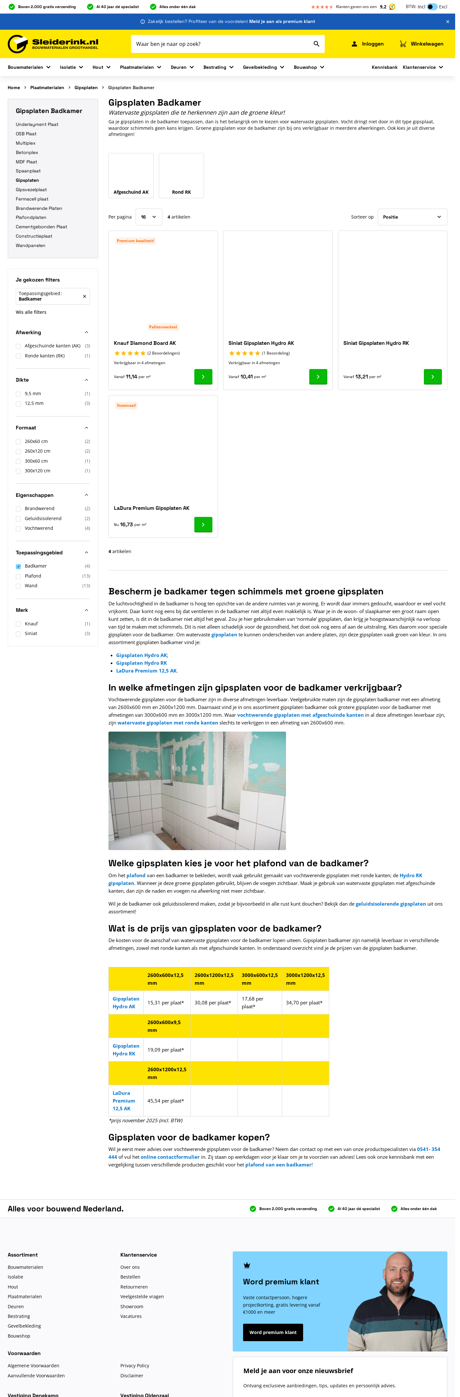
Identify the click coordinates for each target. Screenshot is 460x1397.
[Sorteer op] (412, 217)
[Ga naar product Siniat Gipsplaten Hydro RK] (433, 377)
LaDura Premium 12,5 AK (146, 670)
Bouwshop (305, 67)
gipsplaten (224, 634)
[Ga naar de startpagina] (53, 44)
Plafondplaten (31, 217)
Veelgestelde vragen (142, 1296)
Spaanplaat (28, 171)
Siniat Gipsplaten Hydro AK (261, 343)
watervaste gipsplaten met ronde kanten (168, 722)
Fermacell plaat (32, 199)
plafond (136, 875)
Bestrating (214, 67)
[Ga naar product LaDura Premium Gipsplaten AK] (203, 524)
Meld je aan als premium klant (282, 21)
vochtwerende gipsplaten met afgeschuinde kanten (300, 715)
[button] (53, 282)
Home (14, 87)
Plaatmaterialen (137, 67)
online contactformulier (170, 1157)
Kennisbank (385, 67)
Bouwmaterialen (25, 67)
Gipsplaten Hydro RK (141, 663)
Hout (98, 67)
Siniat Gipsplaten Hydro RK (376, 343)
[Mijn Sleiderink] (367, 44)
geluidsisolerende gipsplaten (391, 903)
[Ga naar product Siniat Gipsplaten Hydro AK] (318, 377)
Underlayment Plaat (37, 124)
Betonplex (27, 152)
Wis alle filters (31, 312)
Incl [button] (421, 7)
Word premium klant (273, 1332)
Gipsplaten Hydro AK (141, 655)
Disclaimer (131, 1375)
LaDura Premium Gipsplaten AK (151, 508)
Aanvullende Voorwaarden (36, 1375)
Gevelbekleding (260, 67)
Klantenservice (419, 67)
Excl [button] (443, 7)
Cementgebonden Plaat (41, 227)
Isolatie (68, 67)
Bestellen (130, 1277)
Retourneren (134, 1287)
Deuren (179, 67)
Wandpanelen (31, 245)
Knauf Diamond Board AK (145, 343)
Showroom (131, 1306)
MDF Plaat (26, 162)
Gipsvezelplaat (31, 189)
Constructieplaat (34, 236)
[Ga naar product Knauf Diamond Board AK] (203, 377)
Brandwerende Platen (39, 208)
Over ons (130, 1267)
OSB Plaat (26, 134)
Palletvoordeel (163, 327)
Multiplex (26, 143)
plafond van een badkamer (278, 1164)
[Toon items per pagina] (149, 217)
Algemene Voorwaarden (33, 1365)
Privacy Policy (134, 1365)
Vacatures (131, 1316)
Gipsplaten (86, 87)
